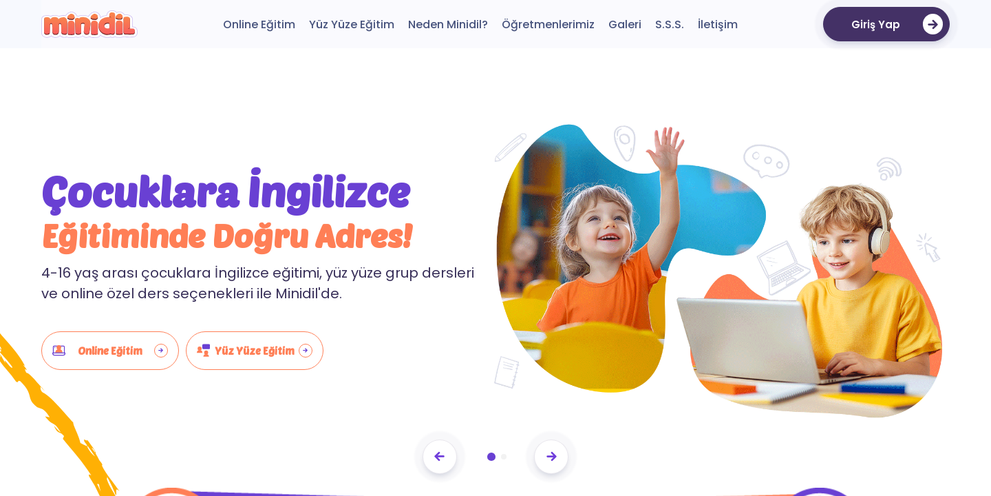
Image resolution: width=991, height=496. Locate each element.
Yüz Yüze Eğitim (254, 351)
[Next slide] (551, 457)
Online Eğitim (110, 351)
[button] (491, 457)
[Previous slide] (440, 457)
